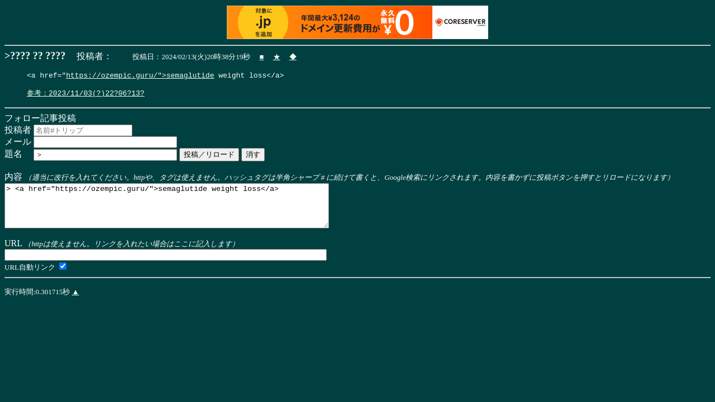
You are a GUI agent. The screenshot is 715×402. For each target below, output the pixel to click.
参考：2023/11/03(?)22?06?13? (86, 97)
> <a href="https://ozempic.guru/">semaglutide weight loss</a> (186, 214)
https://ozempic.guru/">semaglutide (140, 76)
